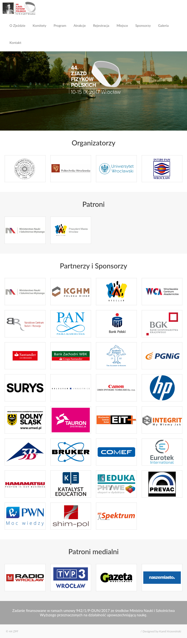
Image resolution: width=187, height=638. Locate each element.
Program (60, 25)
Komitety (39, 25)
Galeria (163, 25)
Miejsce (122, 25)
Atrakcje (80, 25)
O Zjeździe (17, 25)
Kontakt (15, 42)
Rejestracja (101, 25)
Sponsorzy (143, 25)
